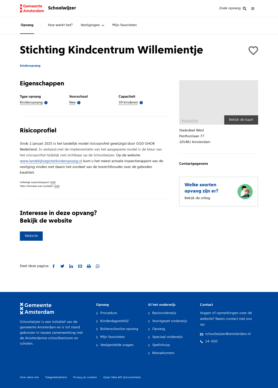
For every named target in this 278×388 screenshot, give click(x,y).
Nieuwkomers (161, 353)
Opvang (27, 25)
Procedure (106, 313)
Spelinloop (159, 345)
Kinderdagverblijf (112, 321)
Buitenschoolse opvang (117, 329)
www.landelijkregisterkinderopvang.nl (51, 161)
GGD (53, 182)
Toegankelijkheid (56, 377)
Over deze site (29, 377)
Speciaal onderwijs (165, 337)
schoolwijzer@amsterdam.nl (225, 334)
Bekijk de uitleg (197, 198)
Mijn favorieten (124, 25)
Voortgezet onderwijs (167, 321)
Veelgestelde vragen (115, 345)
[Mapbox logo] (189, 121)
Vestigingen (92, 25)
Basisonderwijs (162, 313)
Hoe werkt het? (60, 25)
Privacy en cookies (85, 377)
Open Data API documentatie (122, 377)
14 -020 (208, 341)
